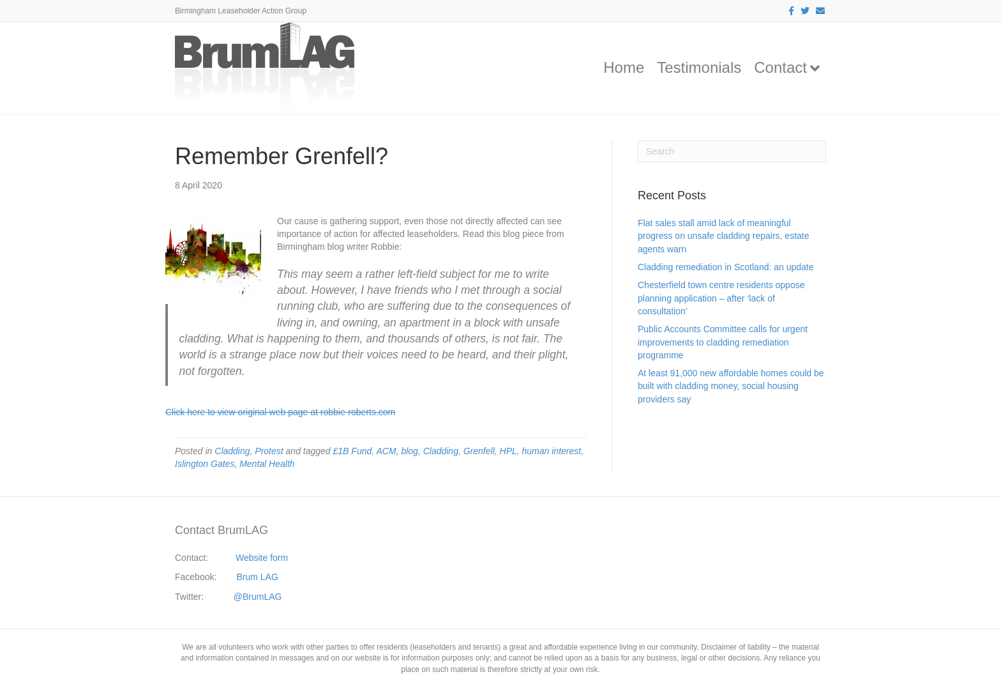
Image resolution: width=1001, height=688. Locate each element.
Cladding (232, 451)
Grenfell (479, 451)
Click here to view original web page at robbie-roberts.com (280, 412)
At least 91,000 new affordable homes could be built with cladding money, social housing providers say (731, 386)
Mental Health (266, 464)
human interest (552, 451)
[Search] (732, 151)
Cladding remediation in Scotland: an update (726, 267)
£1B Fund (352, 451)
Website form (262, 558)
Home (623, 67)
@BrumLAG (258, 597)
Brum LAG (257, 577)
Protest (269, 451)
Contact (780, 67)
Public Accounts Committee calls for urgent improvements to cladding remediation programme (723, 342)
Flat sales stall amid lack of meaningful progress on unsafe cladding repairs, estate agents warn (723, 236)
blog (409, 451)
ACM (386, 451)
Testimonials (699, 67)
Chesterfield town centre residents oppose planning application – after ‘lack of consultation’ (721, 298)
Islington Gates (204, 464)
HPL (508, 451)
